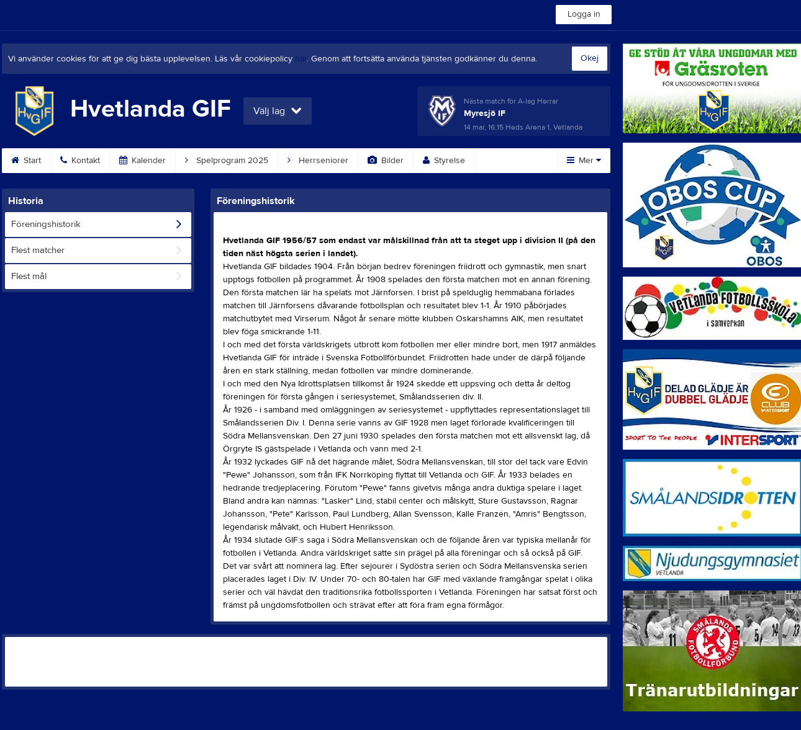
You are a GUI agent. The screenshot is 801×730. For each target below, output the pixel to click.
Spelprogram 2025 (226, 160)
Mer (584, 160)
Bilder (386, 160)
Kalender (142, 160)
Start (26, 160)
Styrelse (444, 160)
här (301, 59)
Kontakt (80, 160)
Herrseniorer (317, 160)
